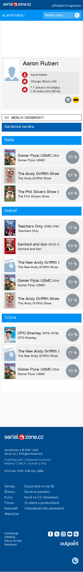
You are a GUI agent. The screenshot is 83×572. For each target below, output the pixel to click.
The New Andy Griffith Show (47, 262)
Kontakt (33, 463)
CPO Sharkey (38, 332)
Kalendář (11, 508)
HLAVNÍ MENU (13, 15)
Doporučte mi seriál (39, 486)
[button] (41, 117)
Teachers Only (39, 226)
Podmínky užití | (14, 460)
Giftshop (9, 537)
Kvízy (8, 497)
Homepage (11, 533)
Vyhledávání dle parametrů (44, 508)
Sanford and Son (41, 244)
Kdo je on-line (13, 541)
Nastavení (10, 544)
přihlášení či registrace (66, 5)
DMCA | (23, 463)
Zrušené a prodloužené (41, 502)
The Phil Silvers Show (46, 191)
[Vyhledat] (77, 15)
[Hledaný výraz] (62, 15)
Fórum (9, 502)
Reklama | (10, 463)
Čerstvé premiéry (37, 491)
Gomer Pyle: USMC (43, 155)
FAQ (43, 463)
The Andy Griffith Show (47, 173)
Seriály (9, 486)
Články (9, 491)
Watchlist (11, 513)
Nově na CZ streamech (41, 497)
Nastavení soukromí (37, 460)
